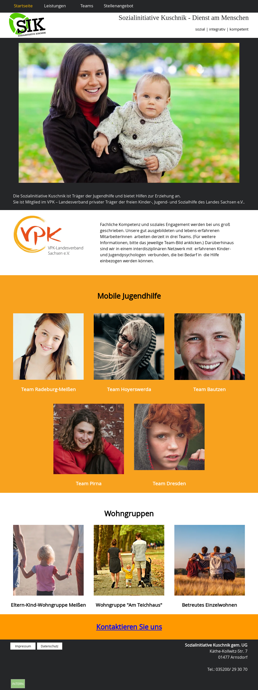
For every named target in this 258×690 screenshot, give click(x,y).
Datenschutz (49, 646)
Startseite (23, 6)
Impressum (23, 646)
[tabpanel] (157, 29)
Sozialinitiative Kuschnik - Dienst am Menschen (184, 17)
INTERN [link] (18, 683)
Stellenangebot (118, 6)
